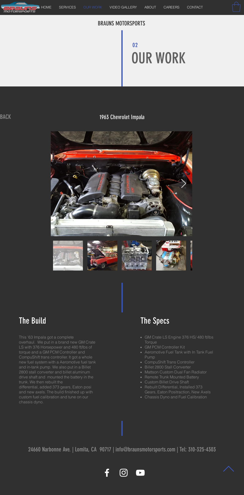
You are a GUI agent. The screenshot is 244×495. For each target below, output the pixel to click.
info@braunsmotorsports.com (145, 449)
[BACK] (5, 117)
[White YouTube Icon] (140, 472)
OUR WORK (158, 58)
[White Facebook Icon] (107, 472)
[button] (236, 7)
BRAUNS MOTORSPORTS (121, 23)
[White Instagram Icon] (123, 472)
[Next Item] (183, 184)
